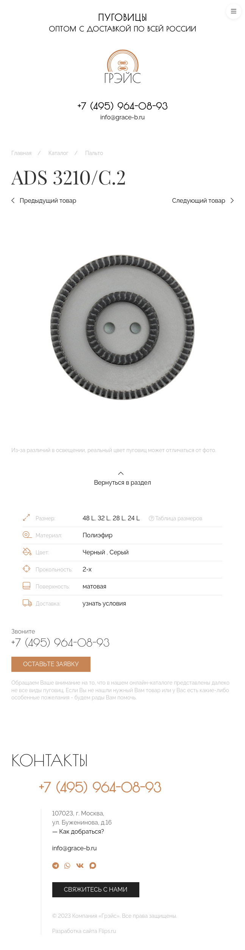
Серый (119, 552)
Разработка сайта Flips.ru (137, 931)
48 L (89, 518)
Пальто (94, 153)
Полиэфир (97, 535)
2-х (87, 569)
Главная (21, 153)
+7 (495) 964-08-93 (123, 106)
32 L (104, 518)
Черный (94, 552)
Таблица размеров (175, 518)
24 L (134, 518)
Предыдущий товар (43, 200)
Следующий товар (203, 200)
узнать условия (104, 603)
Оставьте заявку (51, 664)
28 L (119, 518)
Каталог (58, 153)
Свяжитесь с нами (148, 889)
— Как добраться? (131, 831)
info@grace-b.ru (122, 117)
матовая (94, 586)
